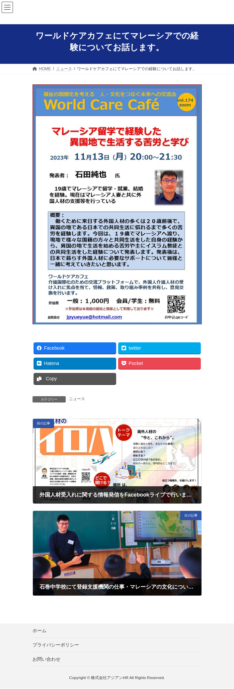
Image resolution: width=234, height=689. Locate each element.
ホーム (39, 630)
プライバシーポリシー (56, 644)
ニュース (77, 399)
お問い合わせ (46, 659)
